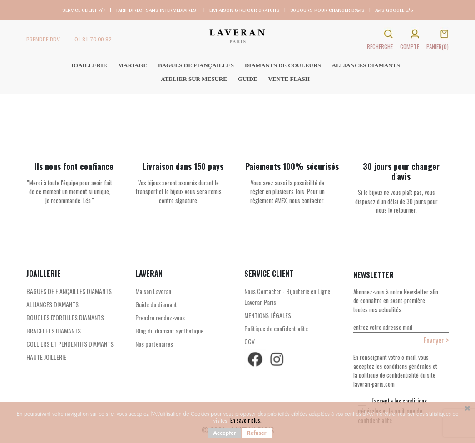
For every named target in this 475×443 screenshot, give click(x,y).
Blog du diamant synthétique (169, 330)
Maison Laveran (153, 291)
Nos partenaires (154, 343)
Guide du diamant (156, 304)
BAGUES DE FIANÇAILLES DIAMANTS (69, 291)
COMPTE (409, 46)
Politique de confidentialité (276, 328)
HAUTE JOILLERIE (46, 357)
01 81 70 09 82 (93, 39)
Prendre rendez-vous (160, 317)
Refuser (257, 433)
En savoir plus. (246, 420)
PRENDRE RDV (43, 39)
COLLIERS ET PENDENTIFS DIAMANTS (70, 343)
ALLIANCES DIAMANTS (52, 304)
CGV (249, 341)
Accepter (224, 433)
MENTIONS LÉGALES (267, 315)
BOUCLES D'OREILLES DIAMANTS (65, 317)
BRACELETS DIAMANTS (53, 330)
